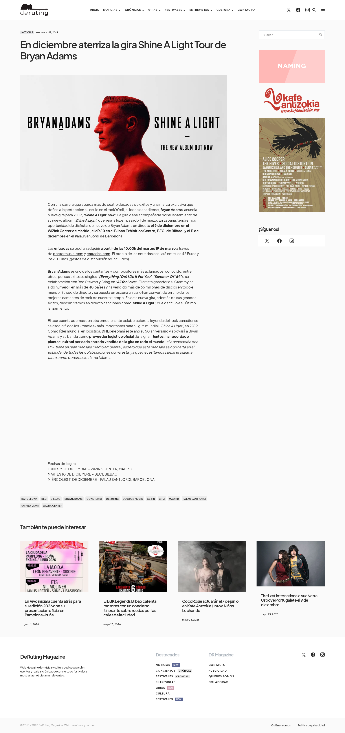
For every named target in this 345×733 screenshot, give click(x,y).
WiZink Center (52, 505)
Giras (165, 688)
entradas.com (98, 253)
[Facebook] (298, 10)
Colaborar (218, 682)
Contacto (217, 665)
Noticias (27, 32)
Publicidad (218, 670)
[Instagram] (307, 10)
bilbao (56, 498)
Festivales (173, 676)
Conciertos (174, 670)
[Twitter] (288, 10)
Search (321, 35)
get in (151, 498)
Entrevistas (166, 682)
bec (44, 498)
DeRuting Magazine (42, 656)
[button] (314, 10)
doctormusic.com (68, 253)
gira (162, 498)
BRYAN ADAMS (73, 498)
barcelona (29, 498)
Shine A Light (30, 505)
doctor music (133, 498)
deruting (112, 498)
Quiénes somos (280, 725)
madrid (174, 498)
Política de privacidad (311, 725)
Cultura (163, 693)
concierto (94, 498)
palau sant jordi (194, 498)
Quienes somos (221, 676)
